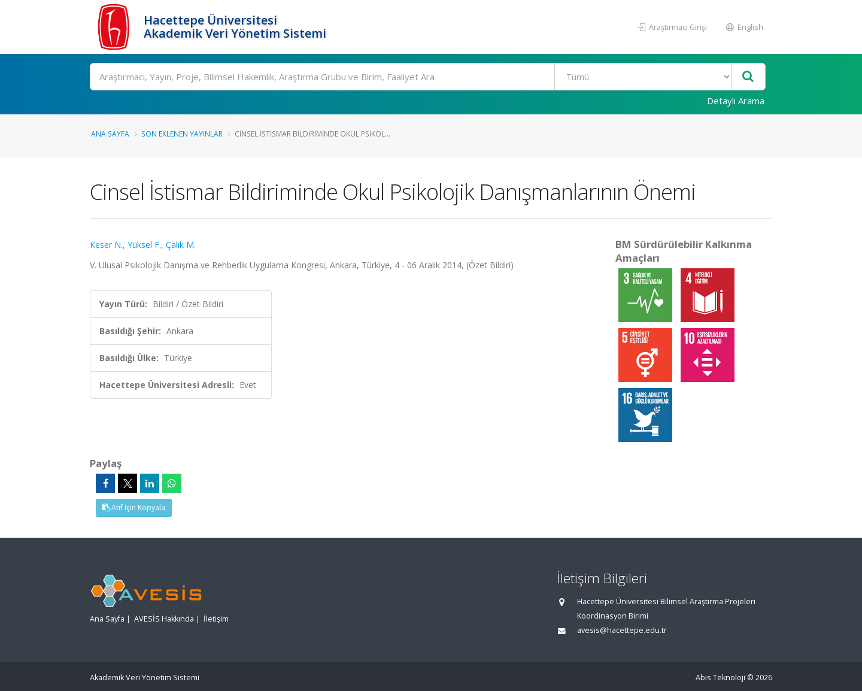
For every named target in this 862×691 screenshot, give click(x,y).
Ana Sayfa (110, 133)
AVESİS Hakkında (164, 619)
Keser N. (106, 244)
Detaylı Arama (735, 101)
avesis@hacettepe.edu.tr (622, 630)
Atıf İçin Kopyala (133, 507)
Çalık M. (181, 244)
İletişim (216, 619)
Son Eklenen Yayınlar (182, 133)
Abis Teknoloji (720, 677)
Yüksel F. (144, 244)
